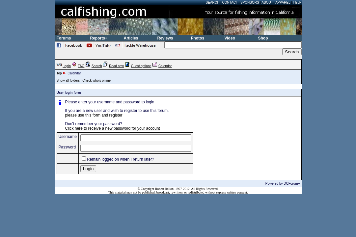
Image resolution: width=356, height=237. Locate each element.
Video (230, 38)
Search (213, 2)
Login (66, 66)
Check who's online (96, 80)
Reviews (165, 38)
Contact (229, 2)
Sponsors (249, 2)
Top (59, 73)
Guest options (141, 66)
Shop (263, 38)
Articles (131, 38)
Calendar (165, 66)
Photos (198, 38)
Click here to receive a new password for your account (112, 128)
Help (297, 2)
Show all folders (68, 80)
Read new (116, 66)
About (267, 2)
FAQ (81, 66)
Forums (64, 38)
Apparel (282, 2)
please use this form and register (94, 115)
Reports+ (98, 38)
